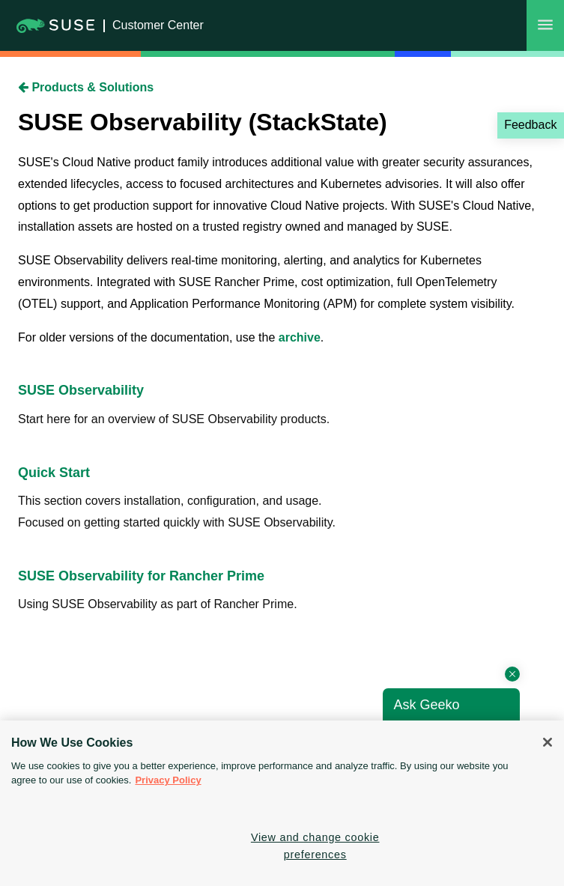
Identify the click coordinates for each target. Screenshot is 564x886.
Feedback (530, 124)
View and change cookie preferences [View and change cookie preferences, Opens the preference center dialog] (315, 846)
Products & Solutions (86, 87)
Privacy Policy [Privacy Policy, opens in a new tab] (168, 780)
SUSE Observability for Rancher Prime (141, 575)
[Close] (547, 742)
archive (300, 337)
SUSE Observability (81, 390)
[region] (282, 803)
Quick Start (54, 472)
